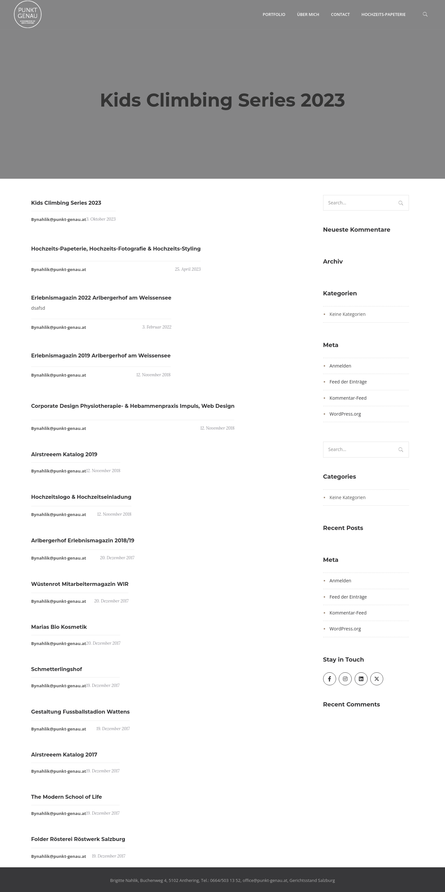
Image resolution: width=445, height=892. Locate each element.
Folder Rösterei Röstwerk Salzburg (78, 842)
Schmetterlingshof (56, 672)
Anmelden (340, 366)
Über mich (308, 14)
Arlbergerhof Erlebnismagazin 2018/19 (82, 544)
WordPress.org (345, 414)
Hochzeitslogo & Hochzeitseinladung (81, 500)
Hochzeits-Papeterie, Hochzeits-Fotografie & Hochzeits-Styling (116, 252)
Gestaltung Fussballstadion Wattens (80, 715)
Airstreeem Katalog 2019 (64, 458)
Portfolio (274, 14)
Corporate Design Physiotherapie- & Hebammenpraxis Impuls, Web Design (133, 409)
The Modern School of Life (66, 800)
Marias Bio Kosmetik (59, 630)
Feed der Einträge (348, 382)
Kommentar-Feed (348, 398)
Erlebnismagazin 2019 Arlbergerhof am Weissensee (101, 359)
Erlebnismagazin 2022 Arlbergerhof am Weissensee (101, 301)
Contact (340, 14)
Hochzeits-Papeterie (383, 14)
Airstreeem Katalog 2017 (64, 758)
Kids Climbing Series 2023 (66, 206)
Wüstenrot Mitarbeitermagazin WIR (79, 587)
